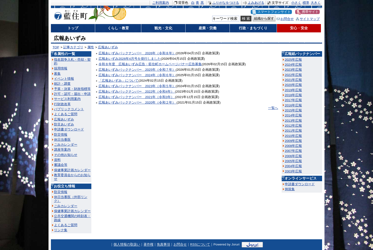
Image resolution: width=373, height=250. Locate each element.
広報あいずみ (108, 47)
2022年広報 (293, 75)
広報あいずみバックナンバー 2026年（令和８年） (137, 53)
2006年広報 (293, 156)
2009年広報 (293, 141)
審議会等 (60, 165)
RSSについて (200, 244)
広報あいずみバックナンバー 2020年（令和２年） (137, 102)
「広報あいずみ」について (118, 80)
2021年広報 (293, 80)
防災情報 (60, 134)
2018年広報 (293, 95)
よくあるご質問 (65, 114)
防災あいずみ (64, 124)
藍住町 (70, 14)
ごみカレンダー (65, 144)
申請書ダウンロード (69, 129)
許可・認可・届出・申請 (72, 94)
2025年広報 (293, 59)
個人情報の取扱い (126, 244)
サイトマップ (310, 19)
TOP (56, 47)
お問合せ (287, 19)
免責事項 (163, 244)
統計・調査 (62, 83)
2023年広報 (293, 69)
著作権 (148, 244)
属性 (90, 47)
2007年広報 (293, 151)
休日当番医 (62, 139)
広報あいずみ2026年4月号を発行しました (129, 58)
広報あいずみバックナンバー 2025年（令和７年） (137, 69)
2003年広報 (293, 171)
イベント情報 (64, 78)
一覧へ (273, 108)
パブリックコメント (69, 109)
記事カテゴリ (73, 47)
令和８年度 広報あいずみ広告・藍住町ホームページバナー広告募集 (150, 64)
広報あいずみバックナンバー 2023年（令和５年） (137, 86)
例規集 (290, 189)
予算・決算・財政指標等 (72, 89)
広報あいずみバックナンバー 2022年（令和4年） (136, 91)
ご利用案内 (160, 3)
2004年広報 (293, 166)
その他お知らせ (65, 155)
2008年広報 (293, 146)
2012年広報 (293, 125)
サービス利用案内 (67, 99)
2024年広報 (293, 64)
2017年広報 (293, 100)
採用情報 (60, 68)
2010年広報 (293, 136)
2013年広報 (293, 120)
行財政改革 (62, 104)
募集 (57, 73)
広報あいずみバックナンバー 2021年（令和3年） (136, 97)
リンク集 (60, 230)
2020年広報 (293, 85)
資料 (57, 160)
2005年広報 (293, 161)
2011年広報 (293, 130)
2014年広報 (293, 115)
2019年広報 (293, 90)
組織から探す (264, 18)
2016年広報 (293, 105)
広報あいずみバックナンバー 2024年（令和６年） (137, 75)
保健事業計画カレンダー (72, 170)
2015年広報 (293, 110)
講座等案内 (62, 149)
